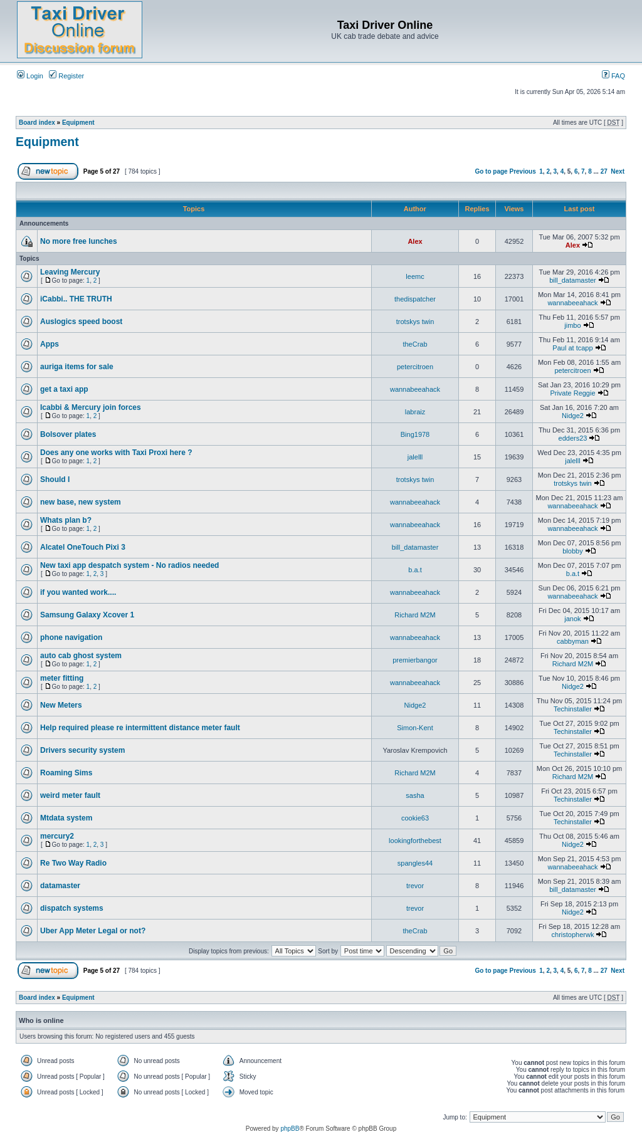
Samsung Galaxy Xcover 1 (87, 615)
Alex (415, 241)
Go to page (491, 171)
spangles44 (415, 863)
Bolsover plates (68, 434)
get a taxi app (64, 389)
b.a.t (414, 570)
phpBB (289, 1128)
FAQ (613, 76)
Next (617, 171)
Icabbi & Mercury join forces (90, 407)
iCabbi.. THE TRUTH (76, 299)
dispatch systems (71, 908)
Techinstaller (573, 709)
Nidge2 (573, 415)
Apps (49, 344)
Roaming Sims (66, 772)
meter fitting (61, 678)
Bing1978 (415, 434)
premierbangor (415, 660)
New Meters (61, 705)
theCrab (415, 344)
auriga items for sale (76, 366)
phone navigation (71, 637)
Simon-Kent (415, 727)
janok (572, 618)
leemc (415, 276)
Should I (55, 479)
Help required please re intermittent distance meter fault (140, 727)
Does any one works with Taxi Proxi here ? (116, 452)
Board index (37, 122)
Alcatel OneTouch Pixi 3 (82, 547)
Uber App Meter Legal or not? (92, 930)
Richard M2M (414, 615)
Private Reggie (572, 393)
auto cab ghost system (81, 655)
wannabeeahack (572, 303)
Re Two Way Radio (73, 863)
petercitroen (415, 366)
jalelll (415, 457)
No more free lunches (78, 241)
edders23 (573, 438)
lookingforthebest (415, 840)
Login (30, 76)
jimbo (572, 325)
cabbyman (573, 641)
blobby (572, 551)
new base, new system (80, 502)
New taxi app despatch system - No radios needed (129, 565)
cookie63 (415, 818)
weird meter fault (70, 795)
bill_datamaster (572, 280)
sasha (415, 795)
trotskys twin (415, 321)
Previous (522, 171)
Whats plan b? (66, 520)
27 (604, 171)
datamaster (60, 885)
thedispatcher (415, 299)
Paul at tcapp (572, 348)
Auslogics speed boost (81, 321)
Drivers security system (82, 750)
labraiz (415, 412)
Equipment (78, 122)
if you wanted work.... (78, 592)
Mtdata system (66, 818)
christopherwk (573, 934)
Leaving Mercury (70, 272)
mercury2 (57, 836)
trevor (415, 885)
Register (66, 76)
